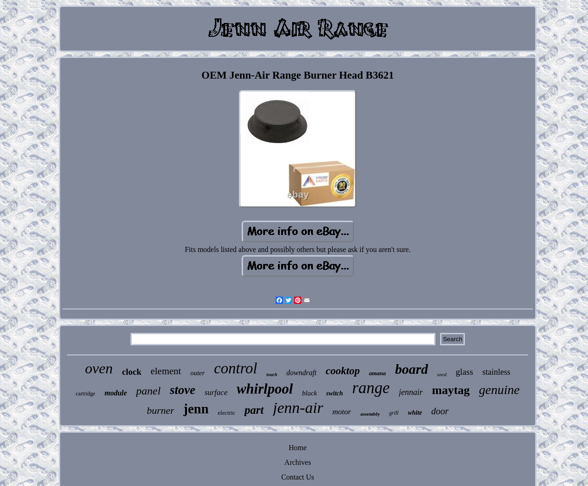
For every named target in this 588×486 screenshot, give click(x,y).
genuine (499, 390)
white (415, 412)
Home (297, 448)
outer (197, 373)
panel (148, 391)
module (115, 393)
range (371, 388)
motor (342, 411)
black (309, 393)
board (411, 369)
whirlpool (265, 389)
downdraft (301, 373)
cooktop (343, 371)
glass (464, 372)
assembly (370, 414)
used (442, 374)
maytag (450, 390)
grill (394, 413)
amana (377, 373)
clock (131, 372)
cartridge (86, 393)
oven (99, 368)
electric (226, 412)
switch (334, 393)
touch (271, 374)
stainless (496, 372)
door (440, 411)
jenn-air (298, 407)
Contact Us (297, 477)
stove (182, 390)
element (166, 371)
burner (160, 410)
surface (215, 392)
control (235, 368)
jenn (196, 408)
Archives (297, 462)
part (254, 410)
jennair (411, 392)
